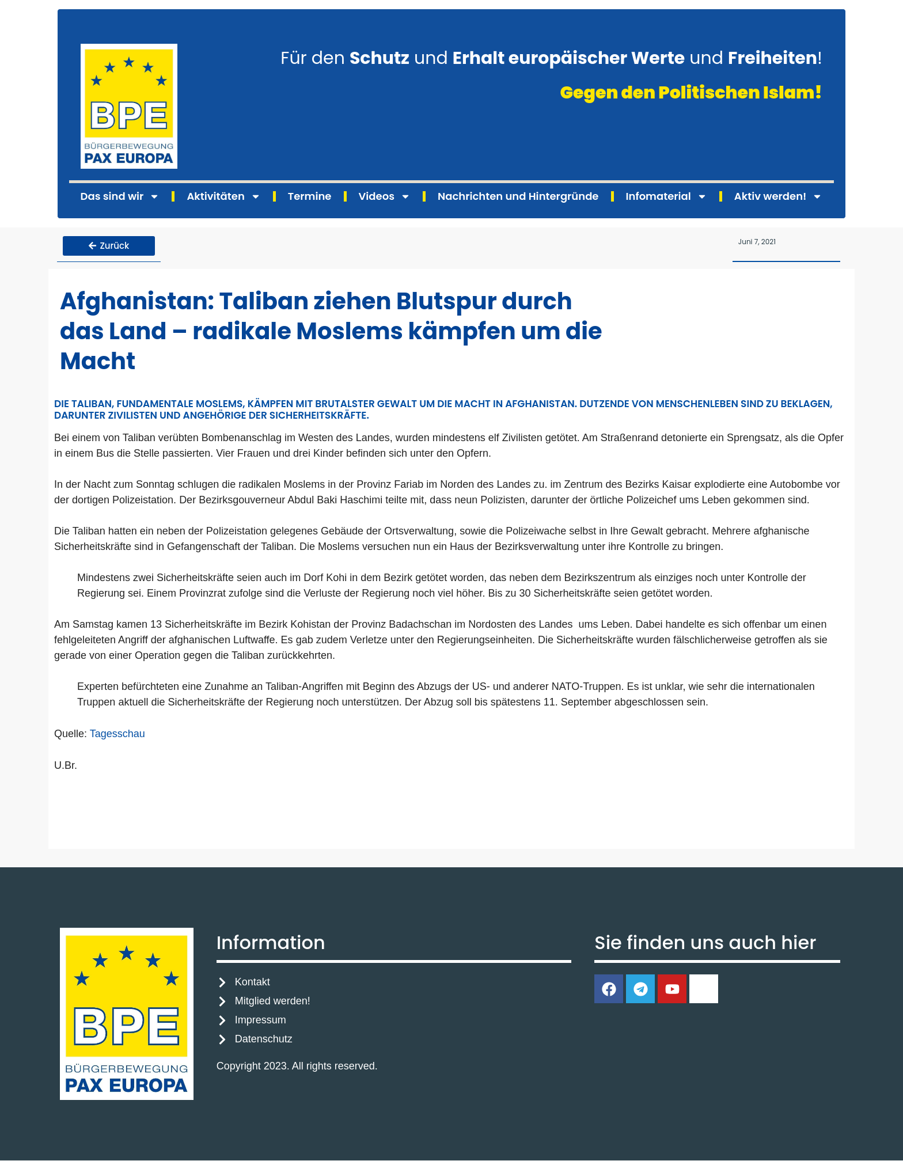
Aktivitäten (223, 196)
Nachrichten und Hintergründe (518, 196)
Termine (310, 196)
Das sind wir (120, 196)
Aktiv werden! (778, 196)
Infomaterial (666, 196)
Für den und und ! (551, 58)
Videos (385, 196)
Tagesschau (117, 734)
